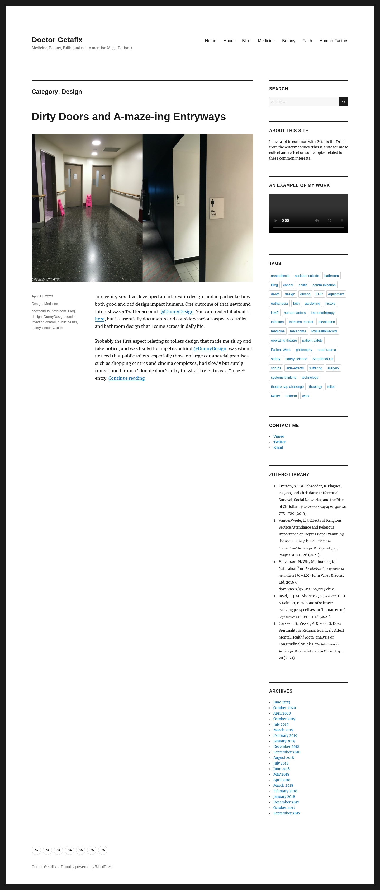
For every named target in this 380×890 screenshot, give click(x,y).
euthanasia (279, 303)
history (330, 303)
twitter (275, 396)
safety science (296, 359)
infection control (44, 322)
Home (210, 41)
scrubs (276, 368)
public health (67, 322)
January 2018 (284, 796)
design (37, 317)
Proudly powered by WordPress (87, 867)
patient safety (312, 340)
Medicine (266, 41)
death (275, 294)
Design (37, 304)
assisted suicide (307, 276)
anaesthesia (280, 276)
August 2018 (283, 758)
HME (275, 313)
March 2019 (283, 730)
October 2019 (284, 719)
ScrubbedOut (322, 359)
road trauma (326, 350)
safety (36, 328)
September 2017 (286, 813)
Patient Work (281, 350)
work (305, 396)
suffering (315, 368)
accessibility (41, 311)
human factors (295, 313)
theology (315, 387)
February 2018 (285, 791)
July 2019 (281, 724)
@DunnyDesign (177, 311)
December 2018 (286, 746)
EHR (319, 294)
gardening (312, 303)
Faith (307, 41)
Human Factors (334, 41)
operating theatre (284, 340)
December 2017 (286, 802)
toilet (59, 328)
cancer (288, 285)
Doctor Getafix (57, 40)
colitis (303, 285)
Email (278, 447)
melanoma (298, 331)
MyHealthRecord (324, 331)
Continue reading (126, 378)
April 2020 (282, 713)
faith (296, 303)
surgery (333, 368)
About (229, 41)
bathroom (59, 311)
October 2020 (284, 708)
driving (305, 294)
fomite (70, 317)
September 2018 (286, 752)
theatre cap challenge (287, 387)
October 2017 (284, 807)
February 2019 (285, 735)
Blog (246, 41)
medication (326, 322)
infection (277, 322)
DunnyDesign (54, 317)
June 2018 (281, 769)
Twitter (279, 442)
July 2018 (280, 763)
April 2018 (281, 780)
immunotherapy (323, 313)
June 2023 (281, 702)
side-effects (295, 368)
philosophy (304, 350)
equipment (336, 294)
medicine (278, 331)
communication (324, 285)
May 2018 (281, 774)
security (48, 328)
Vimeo (278, 436)
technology (310, 377)
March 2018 (283, 785)
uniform (291, 396)
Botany (288, 41)
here (99, 318)
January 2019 (284, 741)
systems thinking (283, 377)
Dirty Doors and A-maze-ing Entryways (129, 116)
